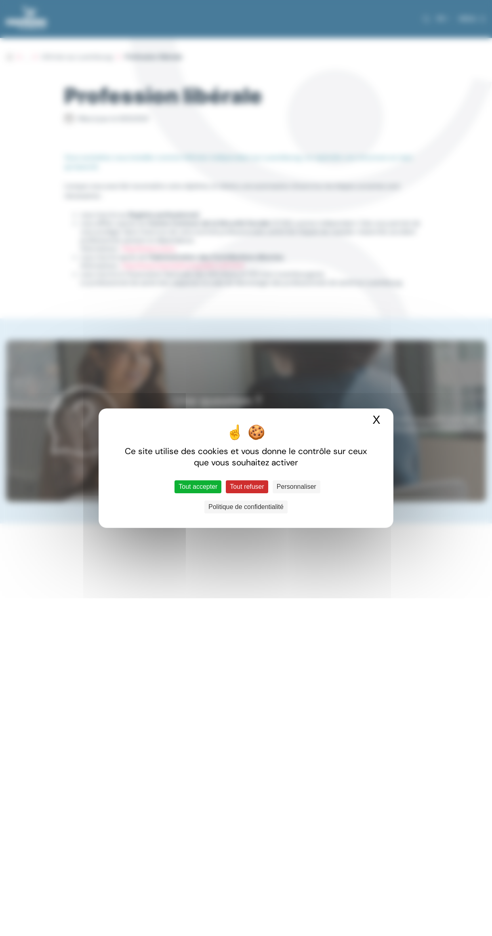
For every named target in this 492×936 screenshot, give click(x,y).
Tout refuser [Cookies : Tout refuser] (247, 486)
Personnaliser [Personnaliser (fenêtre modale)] (296, 486)
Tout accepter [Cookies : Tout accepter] (198, 486)
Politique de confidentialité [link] (246, 506)
